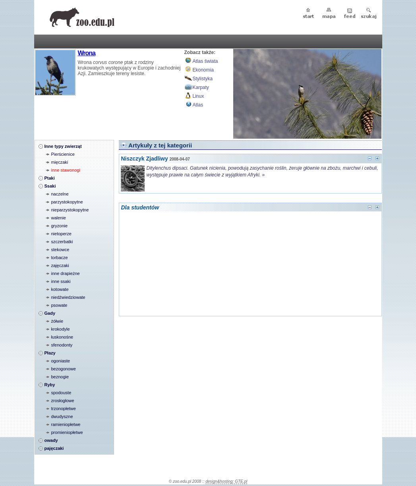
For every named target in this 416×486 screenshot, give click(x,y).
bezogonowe (63, 368)
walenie (58, 217)
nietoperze (61, 233)
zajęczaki (60, 265)
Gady (50, 313)
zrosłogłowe (62, 400)
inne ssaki (61, 281)
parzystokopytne (67, 201)
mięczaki (59, 162)
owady (51, 440)
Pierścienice (63, 154)
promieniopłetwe (67, 432)
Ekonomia (203, 70)
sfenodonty (62, 345)
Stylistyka (203, 78)
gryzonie (59, 225)
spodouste (61, 392)
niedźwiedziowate (68, 297)
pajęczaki (54, 448)
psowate (59, 305)
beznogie (60, 376)
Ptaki (50, 178)
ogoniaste (60, 360)
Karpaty (201, 87)
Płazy (50, 352)
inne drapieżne (65, 273)
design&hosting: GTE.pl (226, 481)
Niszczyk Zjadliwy (144, 158)
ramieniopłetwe (66, 424)
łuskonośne (62, 337)
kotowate (60, 289)
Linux (198, 96)
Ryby (50, 384)
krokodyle (60, 329)
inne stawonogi (65, 170)
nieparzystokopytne (70, 209)
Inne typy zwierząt (63, 146)
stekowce (60, 249)
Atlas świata (205, 61)
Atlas (198, 105)
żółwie (57, 321)
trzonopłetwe (63, 408)
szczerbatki (62, 241)
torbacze (59, 257)
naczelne (60, 194)
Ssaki (50, 186)
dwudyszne (62, 416)
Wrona (86, 53)
